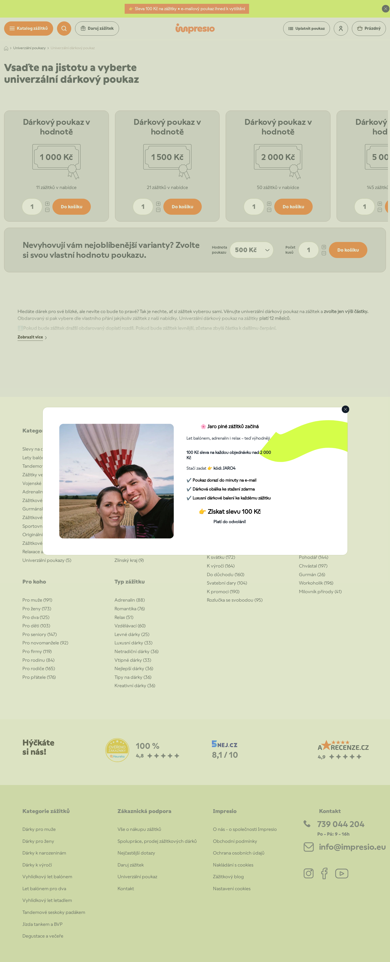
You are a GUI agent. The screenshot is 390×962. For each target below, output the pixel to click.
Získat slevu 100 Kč (234, 511)
